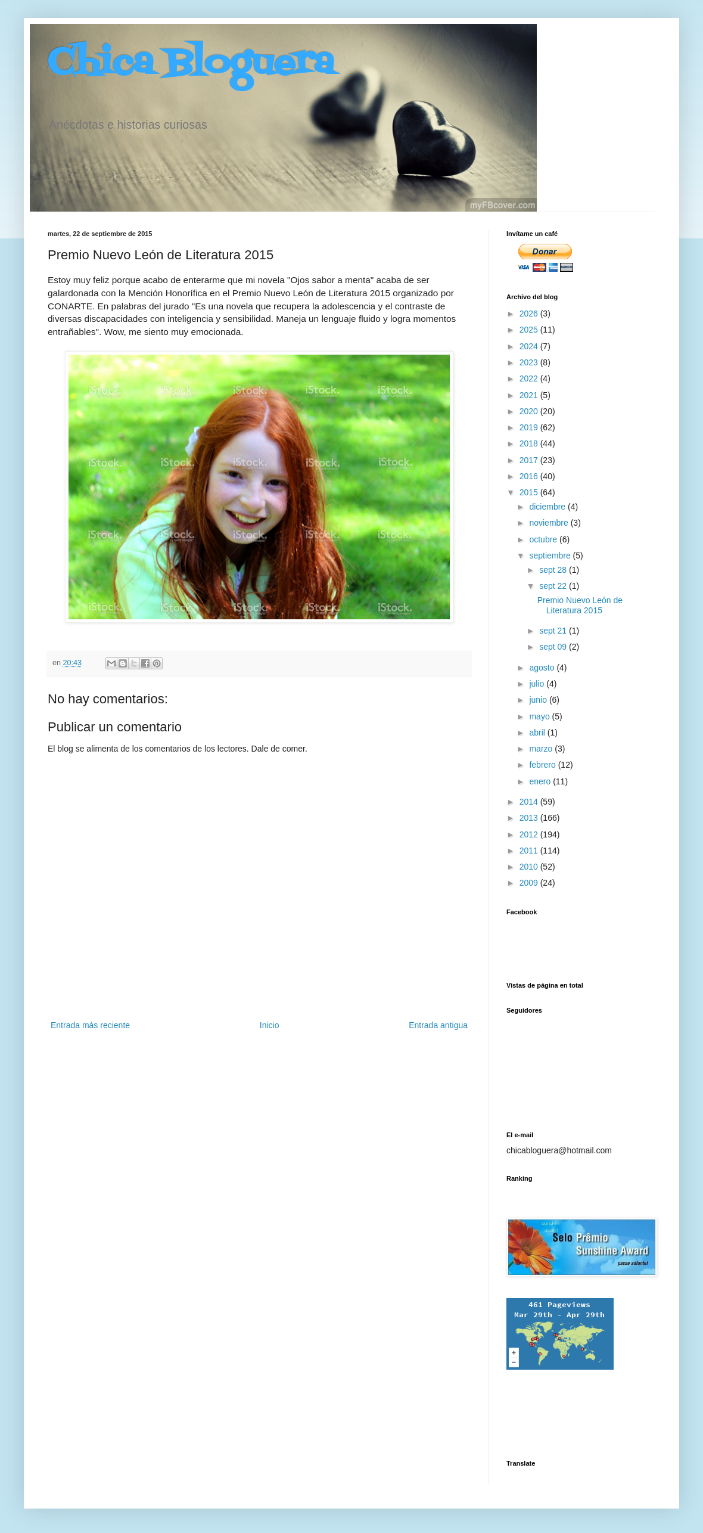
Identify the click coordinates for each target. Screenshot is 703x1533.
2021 (530, 395)
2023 (530, 362)
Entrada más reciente (90, 1025)
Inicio (269, 1025)
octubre (544, 539)
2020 (530, 411)
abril (538, 732)
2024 (530, 346)
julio (537, 683)
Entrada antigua (438, 1025)
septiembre (551, 555)
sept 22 (554, 586)
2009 (530, 882)
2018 (530, 443)
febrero (543, 764)
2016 (530, 476)
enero (541, 781)
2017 (530, 460)
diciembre (548, 506)
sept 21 (554, 630)
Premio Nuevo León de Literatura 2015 (580, 605)
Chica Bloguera (191, 64)
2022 (530, 378)
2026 (530, 313)
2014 (530, 801)
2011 (530, 850)
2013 (530, 818)
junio (539, 700)
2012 (530, 834)
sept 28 (554, 570)
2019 (530, 427)
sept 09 (554, 646)
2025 (530, 329)
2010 (530, 866)
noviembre (549, 522)
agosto (542, 667)
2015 (530, 492)
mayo (540, 716)
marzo (542, 748)
